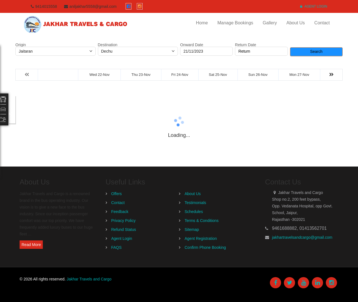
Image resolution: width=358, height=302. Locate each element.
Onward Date (191, 45)
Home (202, 22)
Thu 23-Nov (140, 74)
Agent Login (313, 6)
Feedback (119, 211)
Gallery (270, 22)
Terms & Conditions (201, 220)
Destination (107, 45)
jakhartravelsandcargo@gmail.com (302, 237)
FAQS (116, 247)
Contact (322, 22)
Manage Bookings (235, 22)
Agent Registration (201, 238)
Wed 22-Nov (100, 74)
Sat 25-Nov (218, 74)
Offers (116, 193)
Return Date (245, 45)
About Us (295, 22)
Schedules (194, 211)
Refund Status (123, 229)
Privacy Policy (123, 220)
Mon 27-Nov (299, 74)
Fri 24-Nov (179, 74)
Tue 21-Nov (58, 74)
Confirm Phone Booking (205, 247)
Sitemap (192, 229)
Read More (31, 244)
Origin (20, 45)
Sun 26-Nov (258, 74)
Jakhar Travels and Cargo (89, 279)
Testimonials (195, 202)
